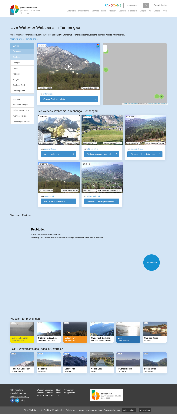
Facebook (12, 400)
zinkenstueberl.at (137, 149)
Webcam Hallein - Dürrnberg (143, 154)
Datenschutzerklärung (19, 396)
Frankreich (132, 11)
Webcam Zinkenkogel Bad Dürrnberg (103, 201)
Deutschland (83, 11)
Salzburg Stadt (19, 85)
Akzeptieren (145, 410)
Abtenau (16, 99)
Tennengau (19, 91)
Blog (23, 400)
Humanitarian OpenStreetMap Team (156, 103)
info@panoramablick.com (47, 395)
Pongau (16, 79)
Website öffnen (91, 262)
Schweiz (95, 11)
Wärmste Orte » (17, 39)
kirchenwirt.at (47, 94)
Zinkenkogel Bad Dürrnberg (23, 121)
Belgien (143, 11)
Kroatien (112, 11)
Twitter (17, 400)
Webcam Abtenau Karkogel (99, 154)
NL (150, 11)
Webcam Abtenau (51, 154)
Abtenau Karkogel (20, 105)
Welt (165, 11)
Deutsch (157, 5)
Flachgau (17, 63)
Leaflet (123, 103)
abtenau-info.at (92, 149)
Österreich (71, 11)
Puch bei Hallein (19, 116)
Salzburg (16, 57)
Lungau (16, 68)
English (164, 5)
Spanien (122, 11)
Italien (103, 11)
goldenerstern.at (50, 149)
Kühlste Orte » (31, 39)
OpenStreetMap (132, 103)
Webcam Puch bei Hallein (54, 99)
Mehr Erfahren (129, 410)
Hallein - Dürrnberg (21, 110)
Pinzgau (16, 74)
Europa (157, 11)
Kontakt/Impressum (18, 393)
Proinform (19, 390)
